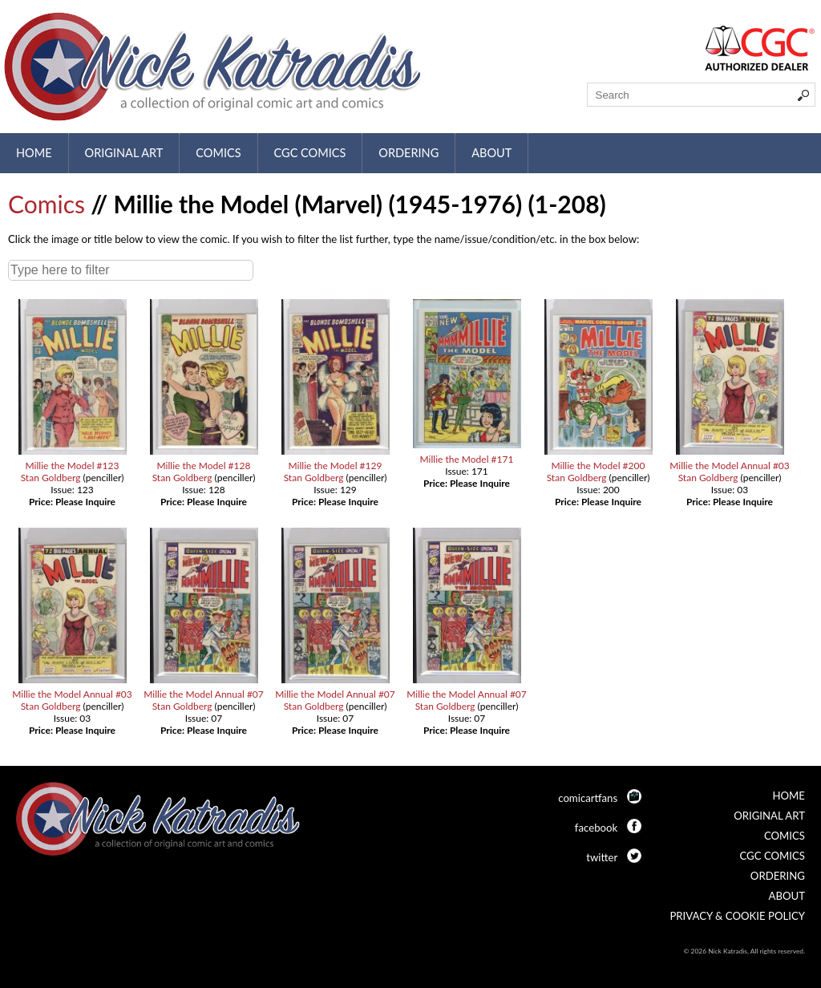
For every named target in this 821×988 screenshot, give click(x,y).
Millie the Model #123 (72, 466)
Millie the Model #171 (467, 459)
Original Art (124, 153)
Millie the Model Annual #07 (204, 694)
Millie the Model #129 (335, 466)
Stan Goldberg (51, 478)
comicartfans (587, 798)
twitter (601, 857)
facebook (596, 827)
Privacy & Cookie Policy (737, 915)
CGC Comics (310, 153)
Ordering (408, 153)
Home (34, 153)
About (491, 153)
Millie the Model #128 (204, 466)
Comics (218, 153)
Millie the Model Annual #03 (729, 466)
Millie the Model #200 (598, 466)
